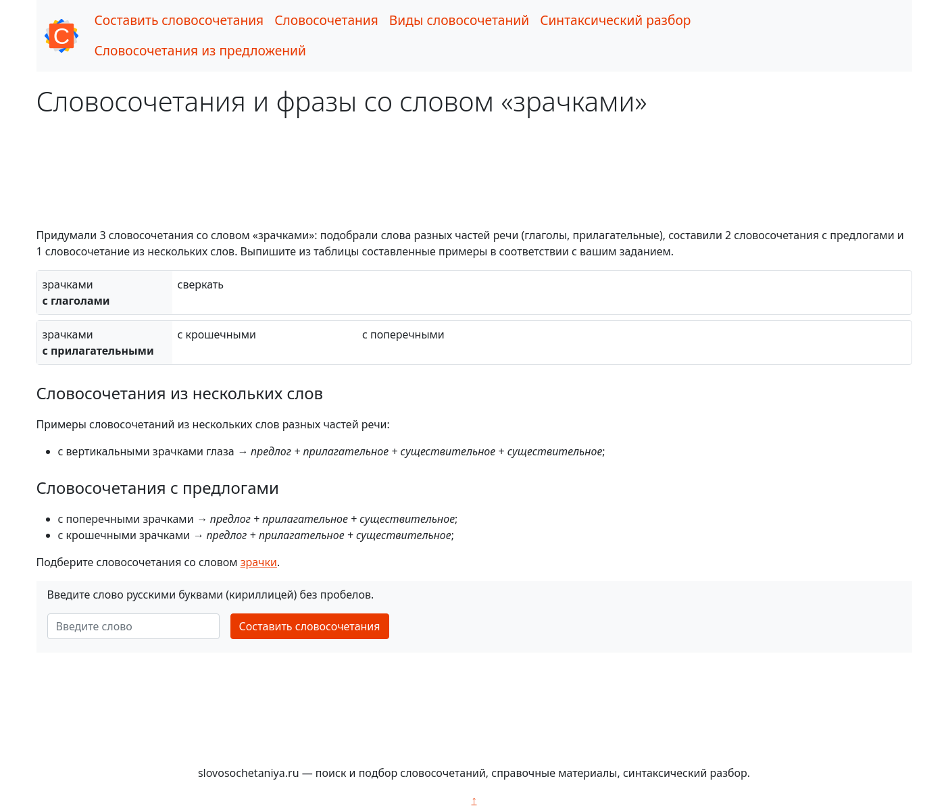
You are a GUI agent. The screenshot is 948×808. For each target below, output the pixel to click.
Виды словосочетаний (459, 20)
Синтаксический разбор (615, 20)
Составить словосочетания (179, 20)
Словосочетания (326, 20)
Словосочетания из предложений (200, 50)
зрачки (259, 562)
